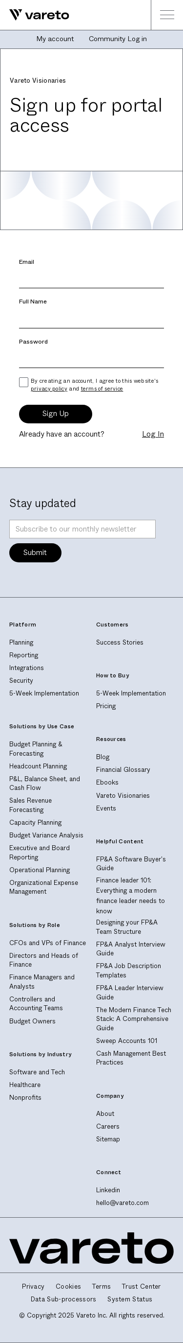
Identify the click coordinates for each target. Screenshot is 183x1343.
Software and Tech (37, 1072)
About (105, 1113)
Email (26, 262)
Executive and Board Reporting (39, 852)
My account (55, 39)
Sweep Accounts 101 (126, 1040)
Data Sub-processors (64, 1299)
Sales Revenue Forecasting (30, 805)
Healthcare (25, 1084)
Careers (108, 1126)
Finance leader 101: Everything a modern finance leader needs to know (130, 896)
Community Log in (118, 39)
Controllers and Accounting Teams (36, 1004)
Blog (102, 757)
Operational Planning (39, 870)
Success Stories (119, 642)
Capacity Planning (35, 822)
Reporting (23, 655)
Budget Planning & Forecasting (35, 749)
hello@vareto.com (122, 1202)
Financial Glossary (123, 769)
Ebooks (107, 782)
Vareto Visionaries (123, 795)
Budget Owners (32, 1021)
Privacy (33, 1286)
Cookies (68, 1286)
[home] (34, 15)
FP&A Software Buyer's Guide (131, 864)
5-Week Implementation (44, 693)
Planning (21, 642)
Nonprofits (25, 1097)
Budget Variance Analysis (46, 835)
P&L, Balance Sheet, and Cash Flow (44, 783)
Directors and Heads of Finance (43, 960)
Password (33, 342)
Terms (101, 1286)
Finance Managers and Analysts (42, 982)
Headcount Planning (38, 766)
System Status (129, 1299)
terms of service (102, 389)
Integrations (26, 667)
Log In (153, 434)
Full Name (33, 302)
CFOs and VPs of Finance (47, 943)
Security (21, 680)
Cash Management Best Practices (131, 1058)
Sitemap (108, 1139)
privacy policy (49, 389)
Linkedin (108, 1190)
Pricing (106, 706)
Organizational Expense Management (43, 887)
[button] (167, 15)
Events (106, 808)
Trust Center (141, 1286)
